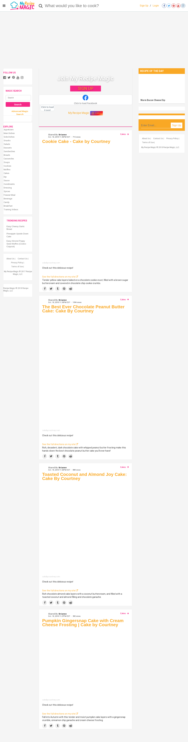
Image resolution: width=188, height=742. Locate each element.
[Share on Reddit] (70, 288)
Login (156, 5)
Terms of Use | (17, 266)
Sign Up (144, 5)
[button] (85, 100)
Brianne (63, 134)
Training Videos (11, 209)
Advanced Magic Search (20, 112)
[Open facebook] (164, 5)
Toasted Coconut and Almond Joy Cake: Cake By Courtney (84, 476)
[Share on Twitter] (51, 288)
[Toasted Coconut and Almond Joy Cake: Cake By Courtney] (85, 529)
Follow (96, 113)
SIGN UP (85, 88)
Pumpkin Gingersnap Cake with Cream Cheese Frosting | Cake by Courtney (83, 622)
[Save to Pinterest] (64, 288)
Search (18, 104)
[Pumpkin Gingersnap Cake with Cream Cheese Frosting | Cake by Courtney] (85, 664)
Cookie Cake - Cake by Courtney (76, 141)
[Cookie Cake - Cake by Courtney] (85, 203)
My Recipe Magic (78, 113)
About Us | (10, 259)
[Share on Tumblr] (57, 288)
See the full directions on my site (60, 276)
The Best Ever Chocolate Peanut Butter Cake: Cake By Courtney (83, 308)
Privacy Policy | (17, 263)
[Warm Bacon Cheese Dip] (162, 85)
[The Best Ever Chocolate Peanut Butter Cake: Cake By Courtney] (85, 372)
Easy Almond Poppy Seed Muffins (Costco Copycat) (16, 244)
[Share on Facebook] (44, 288)
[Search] (41, 6)
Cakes (123, 134)
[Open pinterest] (173, 5)
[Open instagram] (183, 5)
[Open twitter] (169, 5)
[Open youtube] (178, 5)
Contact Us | (23, 259)
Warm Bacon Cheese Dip (152, 100)
